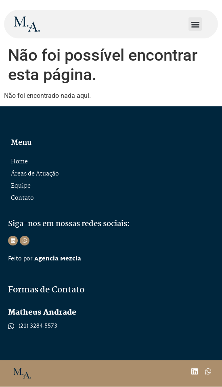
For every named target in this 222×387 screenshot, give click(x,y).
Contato (22, 198)
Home (19, 162)
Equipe (21, 186)
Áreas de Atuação (35, 174)
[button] (195, 24)
